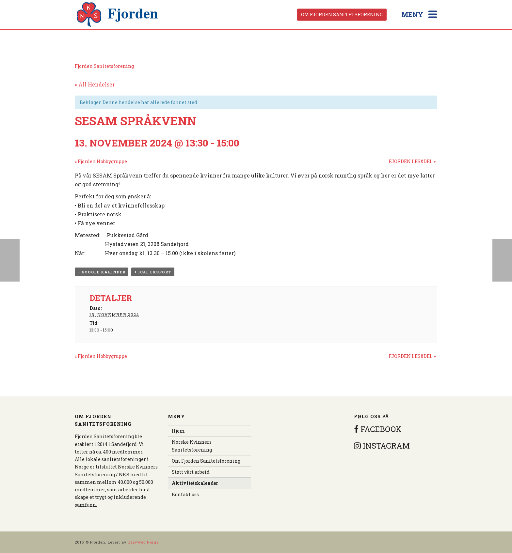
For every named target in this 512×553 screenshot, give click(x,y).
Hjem (178, 431)
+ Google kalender (101, 271)
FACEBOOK (378, 429)
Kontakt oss (185, 494)
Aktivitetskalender (195, 483)
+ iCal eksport (152, 271)
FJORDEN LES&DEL (412, 161)
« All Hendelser (95, 84)
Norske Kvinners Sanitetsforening (192, 446)
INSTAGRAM (382, 445)
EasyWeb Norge (143, 542)
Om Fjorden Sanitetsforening (342, 14)
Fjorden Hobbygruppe (101, 161)
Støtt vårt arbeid (191, 472)
